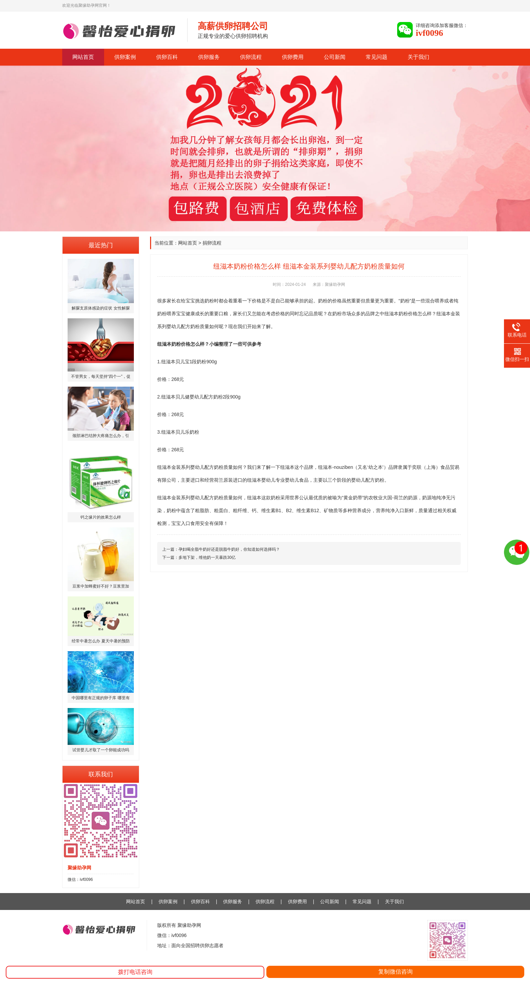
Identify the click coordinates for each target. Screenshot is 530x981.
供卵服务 (209, 57)
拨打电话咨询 (135, 972)
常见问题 (376, 57)
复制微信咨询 (395, 971)
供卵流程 (251, 57)
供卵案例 (125, 57)
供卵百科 (167, 57)
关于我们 (418, 57)
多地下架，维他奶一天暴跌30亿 (207, 557)
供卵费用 (293, 57)
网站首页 (83, 57)
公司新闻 (334, 57)
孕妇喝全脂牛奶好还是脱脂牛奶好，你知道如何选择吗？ (229, 549)
